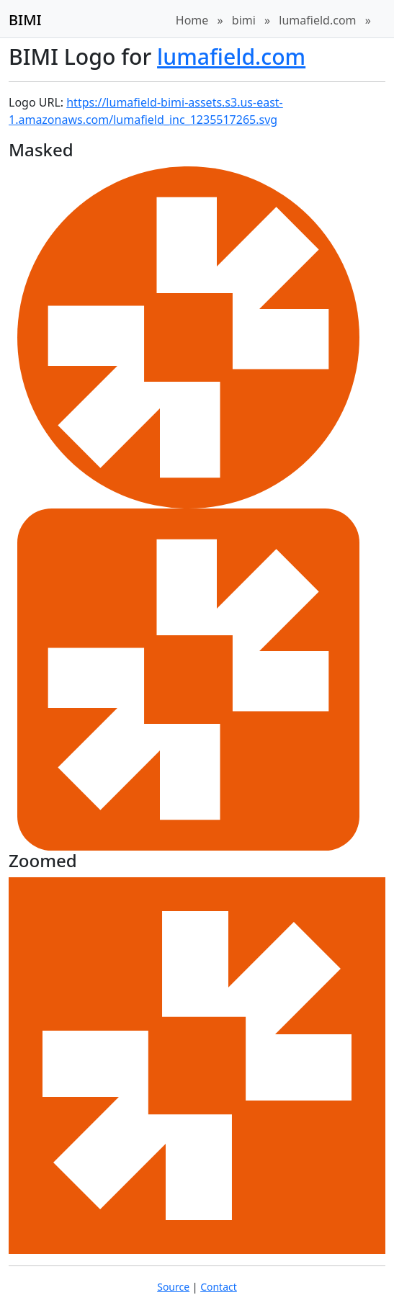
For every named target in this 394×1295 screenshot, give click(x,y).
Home (192, 20)
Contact (218, 1287)
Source (173, 1287)
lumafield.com (317, 20)
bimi (244, 20)
